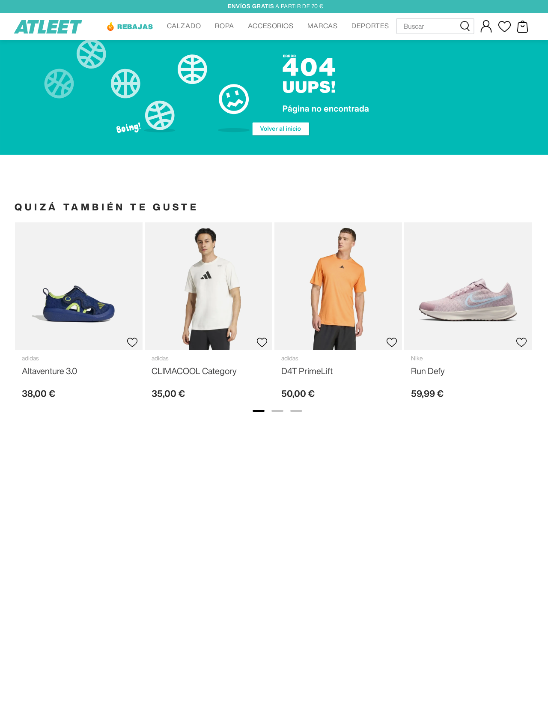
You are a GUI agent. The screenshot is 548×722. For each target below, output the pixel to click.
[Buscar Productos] (467, 26)
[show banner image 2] (277, 411)
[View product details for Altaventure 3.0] (79, 314)
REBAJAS (135, 26)
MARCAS (322, 25)
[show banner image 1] (258, 411)
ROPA (224, 25)
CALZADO (184, 25)
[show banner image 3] (296, 411)
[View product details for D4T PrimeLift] (338, 314)
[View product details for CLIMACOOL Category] (208, 314)
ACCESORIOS (271, 25)
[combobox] (435, 26)
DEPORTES (370, 25)
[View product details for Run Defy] (468, 314)
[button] (129, 26)
